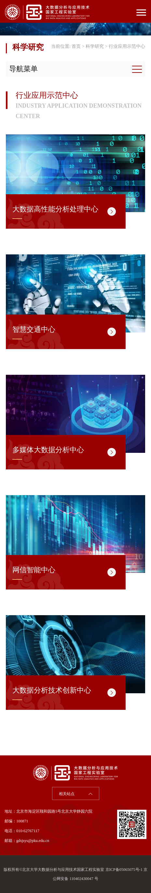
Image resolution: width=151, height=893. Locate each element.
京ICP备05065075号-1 (124, 869)
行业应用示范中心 (127, 46)
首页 (76, 46)
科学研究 (95, 46)
